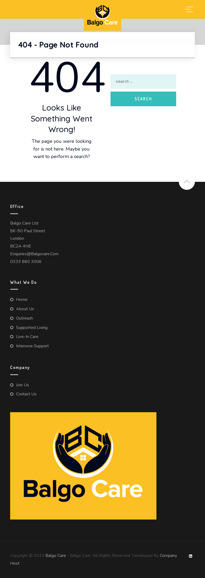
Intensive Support (32, 346)
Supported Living (32, 328)
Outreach (24, 318)
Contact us (26, 394)
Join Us (22, 385)
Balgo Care (55, 556)
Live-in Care (27, 337)
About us (25, 309)
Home (21, 299)
